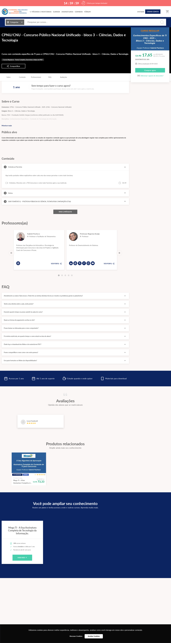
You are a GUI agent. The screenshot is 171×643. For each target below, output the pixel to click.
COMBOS (79, 12)
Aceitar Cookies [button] (94, 636)
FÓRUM (87, 12)
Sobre (8, 77)
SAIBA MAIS (22, 557)
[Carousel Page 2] (62, 275)
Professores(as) (36, 77)
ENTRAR (140, 12)
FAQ (49, 77)
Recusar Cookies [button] (76, 636)
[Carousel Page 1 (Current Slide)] (58, 275)
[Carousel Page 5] (72, 275)
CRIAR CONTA (153, 11)
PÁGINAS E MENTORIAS (40, 12)
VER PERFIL (56, 264)
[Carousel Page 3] (65, 275)
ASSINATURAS (67, 12)
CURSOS (56, 12)
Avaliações (63, 77)
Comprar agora (150, 70)
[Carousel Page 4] (68, 275)
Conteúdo (22, 77)
